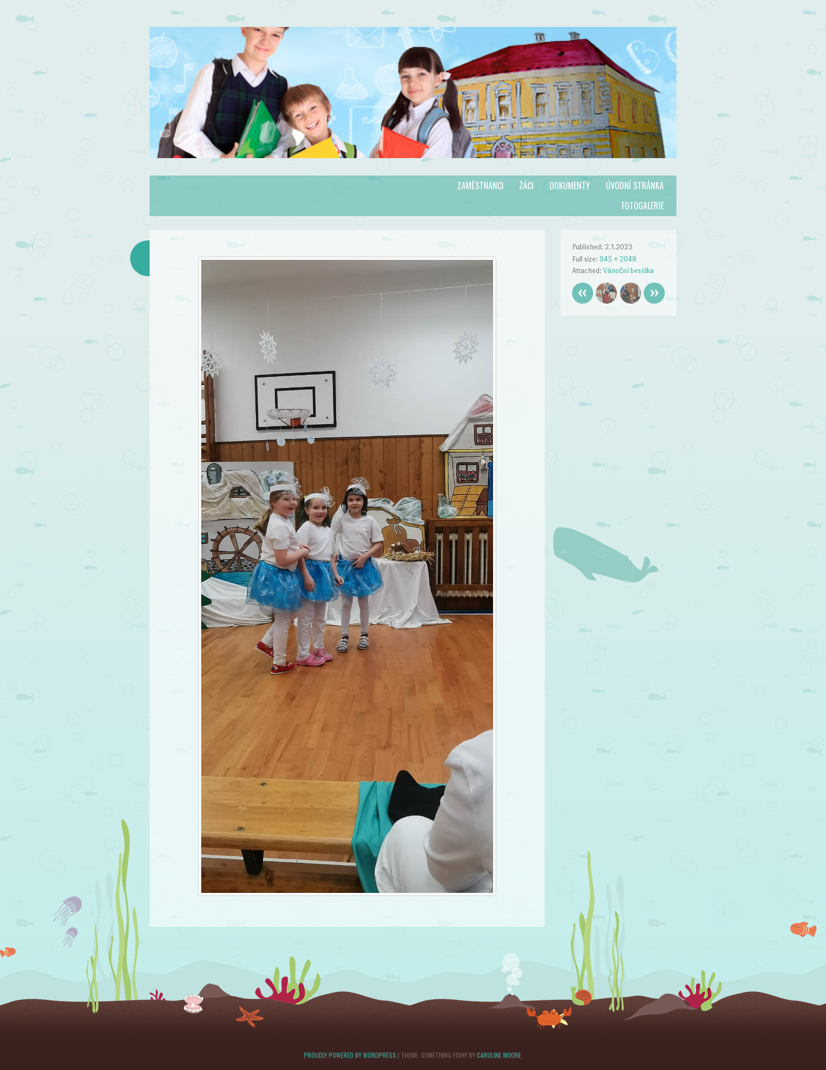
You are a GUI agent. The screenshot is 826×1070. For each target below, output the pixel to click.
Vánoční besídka (628, 271)
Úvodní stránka (635, 185)
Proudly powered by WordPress (350, 1054)
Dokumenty (569, 185)
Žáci (526, 185)
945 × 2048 (617, 259)
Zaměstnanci (480, 185)
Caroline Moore (499, 1054)
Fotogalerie (643, 205)
